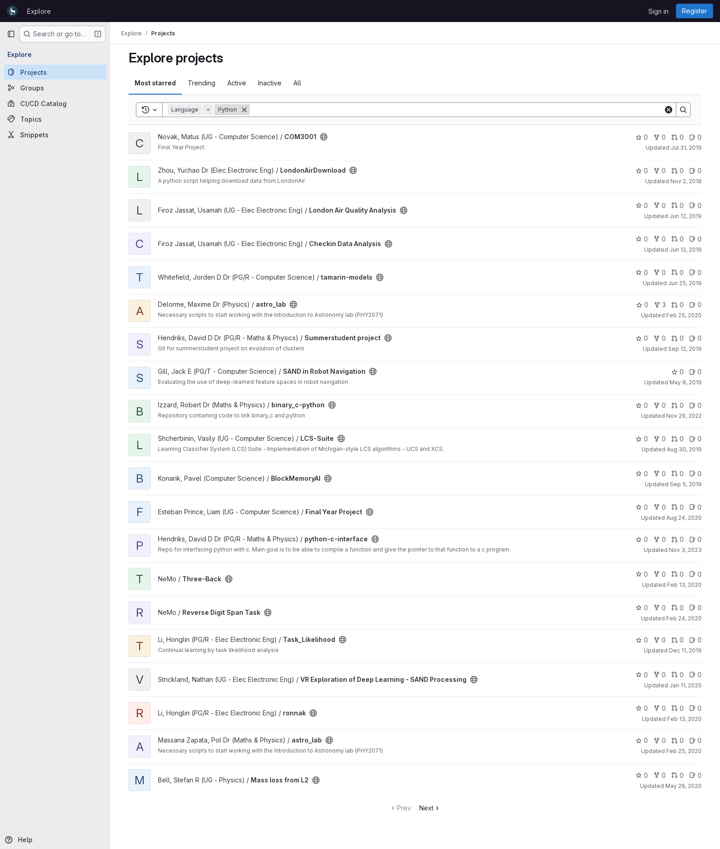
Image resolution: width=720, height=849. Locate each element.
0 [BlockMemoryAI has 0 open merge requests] (677, 474)
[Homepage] (12, 11)
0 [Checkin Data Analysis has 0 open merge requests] (677, 239)
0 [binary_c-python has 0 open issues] (695, 405)
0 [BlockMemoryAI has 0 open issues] (695, 474)
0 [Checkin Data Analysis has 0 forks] (659, 239)
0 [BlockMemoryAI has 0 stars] (642, 474)
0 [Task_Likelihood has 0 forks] (659, 640)
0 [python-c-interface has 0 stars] (642, 539)
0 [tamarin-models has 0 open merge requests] (677, 272)
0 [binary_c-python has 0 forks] (659, 405)
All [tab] (297, 83)
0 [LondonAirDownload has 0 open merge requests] (677, 170)
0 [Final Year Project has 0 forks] (659, 507)
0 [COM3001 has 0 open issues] (695, 137)
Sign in (658, 11)
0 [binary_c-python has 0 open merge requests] (677, 405)
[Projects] (55, 72)
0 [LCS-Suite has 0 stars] (642, 439)
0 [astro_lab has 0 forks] (659, 740)
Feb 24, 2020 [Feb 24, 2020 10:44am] (684, 618)
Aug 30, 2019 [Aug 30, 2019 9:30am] (684, 449)
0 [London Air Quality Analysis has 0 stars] (642, 205)
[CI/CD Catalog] (55, 103)
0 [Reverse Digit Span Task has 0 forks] (659, 608)
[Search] (457, 109)
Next (430, 808)
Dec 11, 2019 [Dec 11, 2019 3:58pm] (685, 650)
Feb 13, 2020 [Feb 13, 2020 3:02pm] (684, 584)
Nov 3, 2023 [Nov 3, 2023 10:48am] (685, 549)
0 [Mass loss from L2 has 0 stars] (642, 775)
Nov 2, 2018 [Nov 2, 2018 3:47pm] (686, 181)
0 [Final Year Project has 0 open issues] (695, 507)
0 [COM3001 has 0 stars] (642, 137)
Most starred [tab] (155, 83)
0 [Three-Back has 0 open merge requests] (677, 574)
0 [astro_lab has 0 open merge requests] (677, 305)
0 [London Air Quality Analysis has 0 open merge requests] (677, 205)
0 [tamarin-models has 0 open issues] (695, 272)
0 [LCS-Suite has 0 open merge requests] (677, 439)
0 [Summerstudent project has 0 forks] (659, 338)
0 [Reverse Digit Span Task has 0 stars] (642, 608)
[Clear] (668, 109)
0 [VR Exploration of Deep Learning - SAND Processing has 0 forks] (659, 675)
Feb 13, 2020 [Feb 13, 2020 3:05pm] (684, 718)
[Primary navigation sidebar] (11, 34)
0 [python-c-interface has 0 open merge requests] (677, 539)
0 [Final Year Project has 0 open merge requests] (677, 507)
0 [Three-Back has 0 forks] (659, 574)
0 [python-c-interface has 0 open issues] (695, 539)
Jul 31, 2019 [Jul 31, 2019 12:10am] (686, 147)
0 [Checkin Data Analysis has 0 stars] (642, 239)
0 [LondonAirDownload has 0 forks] (659, 170)
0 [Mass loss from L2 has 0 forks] (659, 775)
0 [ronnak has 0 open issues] (695, 708)
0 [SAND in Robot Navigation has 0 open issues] (695, 372)
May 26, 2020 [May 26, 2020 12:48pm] (683, 785)
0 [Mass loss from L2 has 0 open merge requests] (677, 775)
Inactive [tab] (269, 83)
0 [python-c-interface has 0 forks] (659, 539)
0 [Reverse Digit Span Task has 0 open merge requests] (677, 608)
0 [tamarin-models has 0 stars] (642, 272)
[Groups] (55, 87)
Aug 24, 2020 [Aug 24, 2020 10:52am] (684, 517)
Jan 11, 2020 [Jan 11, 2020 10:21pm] (685, 685)
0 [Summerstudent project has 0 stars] (642, 338)
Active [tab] (236, 83)
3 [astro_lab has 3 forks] (660, 305)
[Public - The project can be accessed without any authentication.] (323, 137)
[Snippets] (55, 134)
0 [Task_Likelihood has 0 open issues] (695, 640)
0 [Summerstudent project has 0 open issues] (695, 338)
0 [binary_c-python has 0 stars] (642, 405)
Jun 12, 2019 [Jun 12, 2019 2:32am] (685, 249)
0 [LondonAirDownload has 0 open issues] (695, 170)
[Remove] (244, 109)
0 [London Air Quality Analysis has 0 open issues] (695, 205)
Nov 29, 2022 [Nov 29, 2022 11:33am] (684, 415)
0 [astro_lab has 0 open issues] (695, 305)
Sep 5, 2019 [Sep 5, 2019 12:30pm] (686, 484)
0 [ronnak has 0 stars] (642, 708)
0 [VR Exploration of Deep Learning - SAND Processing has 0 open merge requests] (677, 675)
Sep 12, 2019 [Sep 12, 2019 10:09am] (685, 348)
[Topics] (55, 119)
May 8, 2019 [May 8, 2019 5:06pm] (685, 382)
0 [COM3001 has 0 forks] (659, 137)
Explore (39, 11)
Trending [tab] (201, 83)
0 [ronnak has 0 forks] (659, 708)
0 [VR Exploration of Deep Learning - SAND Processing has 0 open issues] (695, 675)
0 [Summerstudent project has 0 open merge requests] (677, 338)
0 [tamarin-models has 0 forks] (659, 272)
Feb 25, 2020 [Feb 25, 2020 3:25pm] (684, 315)
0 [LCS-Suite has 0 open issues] (695, 439)
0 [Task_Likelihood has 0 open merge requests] (677, 640)
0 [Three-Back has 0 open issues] (695, 574)
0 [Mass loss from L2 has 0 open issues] (695, 775)
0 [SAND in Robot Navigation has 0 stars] (677, 372)
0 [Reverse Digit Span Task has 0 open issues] (695, 608)
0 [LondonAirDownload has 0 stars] (642, 170)
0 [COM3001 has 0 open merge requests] (677, 137)
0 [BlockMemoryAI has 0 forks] (659, 474)
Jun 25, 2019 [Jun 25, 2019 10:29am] (685, 283)
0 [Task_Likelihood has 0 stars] (642, 640)
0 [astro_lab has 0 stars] (642, 305)
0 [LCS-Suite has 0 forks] (659, 439)
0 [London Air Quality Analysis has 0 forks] (659, 205)
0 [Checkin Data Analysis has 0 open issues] (695, 239)
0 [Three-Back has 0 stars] (642, 574)
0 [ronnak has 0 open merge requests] (677, 708)
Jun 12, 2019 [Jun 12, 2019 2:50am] (685, 216)
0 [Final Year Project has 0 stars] (642, 507)
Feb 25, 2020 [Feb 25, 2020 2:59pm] (684, 751)
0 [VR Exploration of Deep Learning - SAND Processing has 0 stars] (642, 675)
